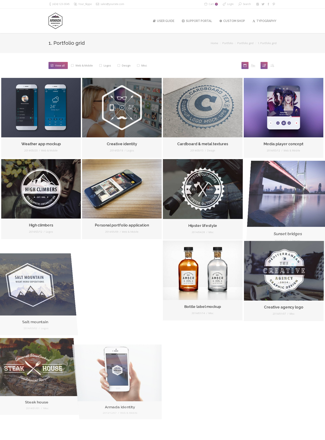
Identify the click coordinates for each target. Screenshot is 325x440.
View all (60, 65)
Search (247, 4)
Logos (107, 65)
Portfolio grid (245, 43)
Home (214, 43)
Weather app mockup (33, 153)
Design (126, 65)
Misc (144, 65)
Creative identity (115, 161)
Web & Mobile (84, 65)
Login (230, 4)
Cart (213, 4)
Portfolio (227, 43)
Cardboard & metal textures (210, 163)
